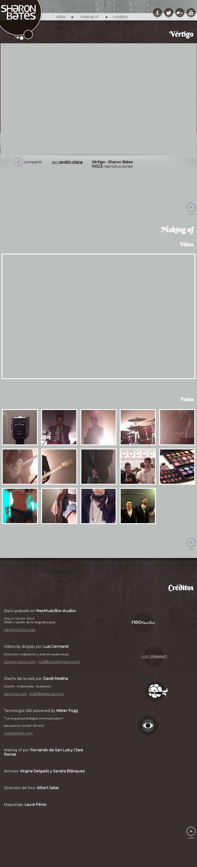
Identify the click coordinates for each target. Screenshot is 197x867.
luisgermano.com (20, 662)
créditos (120, 17)
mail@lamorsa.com (46, 694)
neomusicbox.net (20, 630)
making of (89, 17)
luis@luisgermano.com (59, 662)
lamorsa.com (15, 694)
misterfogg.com (18, 733)
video (61, 17)
